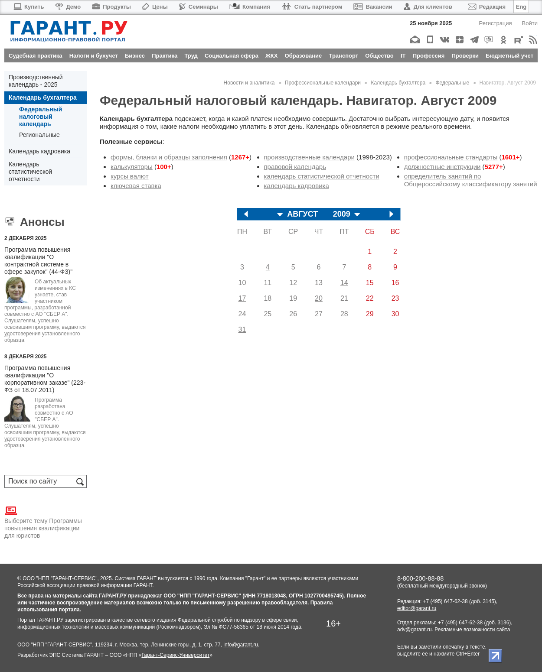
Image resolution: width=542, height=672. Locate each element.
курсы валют (130, 176)
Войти (530, 23)
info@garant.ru (240, 645)
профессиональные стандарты (451, 157)
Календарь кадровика (39, 151)
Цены (155, 6)
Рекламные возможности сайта (472, 630)
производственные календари (309, 157)
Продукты (111, 6)
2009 (341, 214)
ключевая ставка (136, 185)
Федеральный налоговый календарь (40, 116)
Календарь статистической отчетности (30, 171)
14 (344, 282)
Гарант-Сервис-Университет (175, 655)
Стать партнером (312, 6)
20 (319, 298)
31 (242, 329)
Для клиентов (428, 6)
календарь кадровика (296, 185)
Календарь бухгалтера (43, 97)
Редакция (487, 6)
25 (267, 314)
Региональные (39, 134)
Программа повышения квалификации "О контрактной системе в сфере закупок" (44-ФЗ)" (38, 260)
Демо (68, 6)
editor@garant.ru (416, 608)
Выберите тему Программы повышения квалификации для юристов (43, 521)
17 (242, 298)
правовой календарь (295, 166)
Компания (249, 6)
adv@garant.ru (414, 630)
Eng (521, 6)
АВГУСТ (302, 214)
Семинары (198, 6)
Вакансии (372, 6)
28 (344, 314)
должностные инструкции (442, 166)
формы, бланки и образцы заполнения (169, 157)
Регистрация (495, 23)
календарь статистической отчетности (321, 176)
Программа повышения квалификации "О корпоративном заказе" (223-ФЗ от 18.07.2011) (44, 378)
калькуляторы (132, 166)
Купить (28, 6)
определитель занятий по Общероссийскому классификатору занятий (470, 180)
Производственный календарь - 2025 (36, 81)
